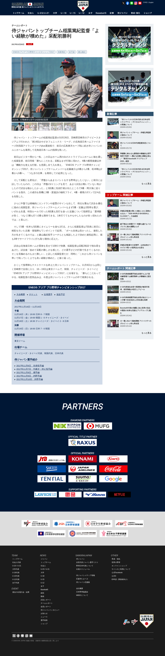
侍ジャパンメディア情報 (85, 575)
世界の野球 (116, 562)
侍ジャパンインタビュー (50, 610)
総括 (42, 593)
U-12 (42, 583)
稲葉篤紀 (61, 52)
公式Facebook (117, 573)
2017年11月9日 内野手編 (29, 376)
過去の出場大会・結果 (20, 592)
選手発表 (44, 620)
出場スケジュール (83, 569)
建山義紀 (82, 52)
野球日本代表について (84, 566)
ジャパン (44, 559)
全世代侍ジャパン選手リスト (87, 562)
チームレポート (47, 603)
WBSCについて (82, 595)
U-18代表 (15, 573)
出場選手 (48, 294)
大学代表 (15, 569)
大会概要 (20, 294)
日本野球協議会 (82, 592)
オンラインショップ (119, 566)
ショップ (44, 624)
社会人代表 (16, 562)
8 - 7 (43, 314)
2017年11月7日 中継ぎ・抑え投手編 (34, 369)
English (151, 2)
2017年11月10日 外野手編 (29, 379)
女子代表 (15, 583)
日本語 (145, 2)
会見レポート (46, 607)
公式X (114, 576)
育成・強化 (116, 559)
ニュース (44, 617)
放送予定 (60, 294)
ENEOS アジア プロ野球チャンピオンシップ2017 (33, 52)
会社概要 (79, 588)
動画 (42, 596)
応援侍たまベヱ (82, 579)
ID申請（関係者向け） (120, 579)
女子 (42, 586)
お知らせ (44, 613)
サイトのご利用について (121, 569)
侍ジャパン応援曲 (83, 582)
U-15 (42, 579)
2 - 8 (62, 321)
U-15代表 (15, 576)
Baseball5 (44, 590)
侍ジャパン (80, 559)
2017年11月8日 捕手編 (28, 372)
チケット (33, 294)
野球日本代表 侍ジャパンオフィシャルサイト (29, 5)
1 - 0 (43, 317)
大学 (42, 573)
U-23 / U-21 (16, 566)
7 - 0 (43, 328)
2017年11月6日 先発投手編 (30, 365)
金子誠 (71, 52)
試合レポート (46, 600)
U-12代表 (15, 579)
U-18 (42, 576)
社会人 (43, 566)
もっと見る (146, 183)
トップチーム (17, 559)
